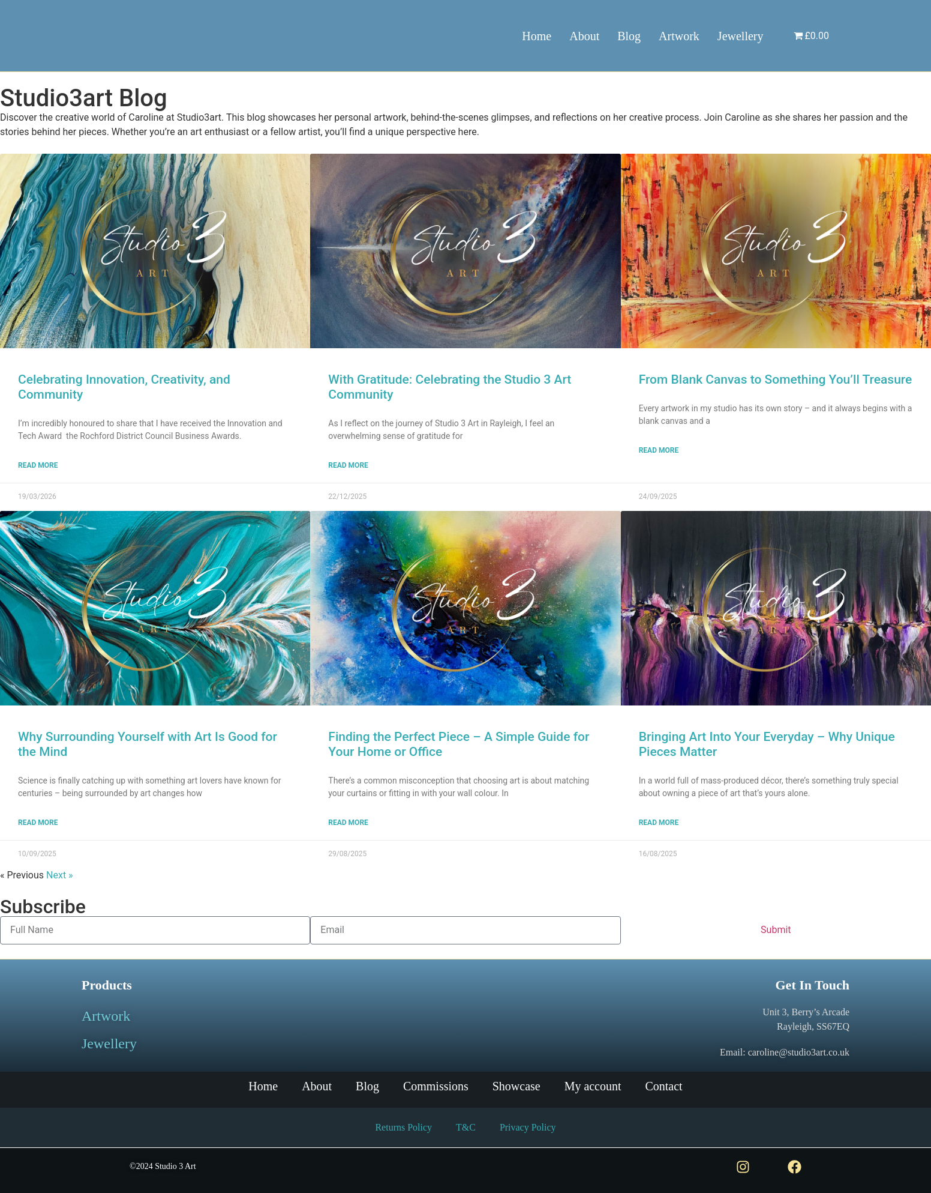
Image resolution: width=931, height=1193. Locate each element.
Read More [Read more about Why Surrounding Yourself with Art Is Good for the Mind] (38, 822)
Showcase (516, 1086)
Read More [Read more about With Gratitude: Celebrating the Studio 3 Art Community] (348, 465)
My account (592, 1086)
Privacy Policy (528, 1127)
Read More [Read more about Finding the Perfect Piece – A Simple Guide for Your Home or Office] (348, 822)
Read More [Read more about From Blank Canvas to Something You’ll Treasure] (659, 450)
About (584, 36)
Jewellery (740, 36)
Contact (664, 1086)
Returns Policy (403, 1127)
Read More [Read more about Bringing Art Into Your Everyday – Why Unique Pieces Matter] (659, 822)
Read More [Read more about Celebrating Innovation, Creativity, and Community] (38, 465)
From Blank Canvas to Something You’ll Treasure (775, 379)
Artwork (679, 36)
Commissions (435, 1086)
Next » (59, 875)
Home (536, 36)
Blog (629, 36)
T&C (466, 1127)
